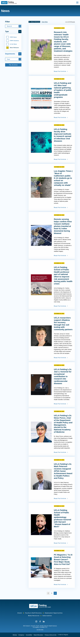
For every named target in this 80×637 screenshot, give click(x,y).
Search (9, 26)
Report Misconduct (38, 634)
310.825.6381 (40, 629)
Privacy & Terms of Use (50, 634)
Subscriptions (47, 615)
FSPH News (11, 37)
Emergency (21, 634)
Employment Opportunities (54, 613)
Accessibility (29, 634)
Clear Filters (45, 21)
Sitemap (15, 634)
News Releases (12, 47)
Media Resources (33, 615)
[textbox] (13, 59)
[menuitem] (19, 613)
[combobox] (13, 59)
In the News (11, 44)
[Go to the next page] (55, 593)
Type (13, 31)
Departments (13, 53)
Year (8, 59)
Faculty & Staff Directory (33, 613)
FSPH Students (12, 40)
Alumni (19, 613)
